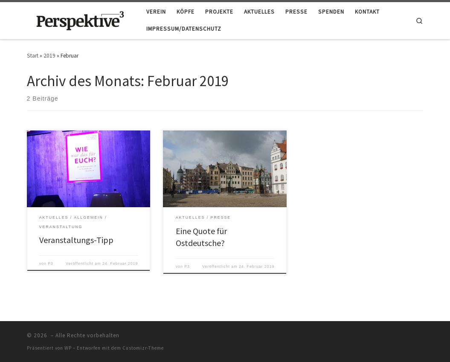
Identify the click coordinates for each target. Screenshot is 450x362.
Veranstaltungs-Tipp (76, 240)
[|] (80, 19)
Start (32, 55)
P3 (50, 263)
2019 (49, 55)
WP (68, 348)
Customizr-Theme (143, 348)
